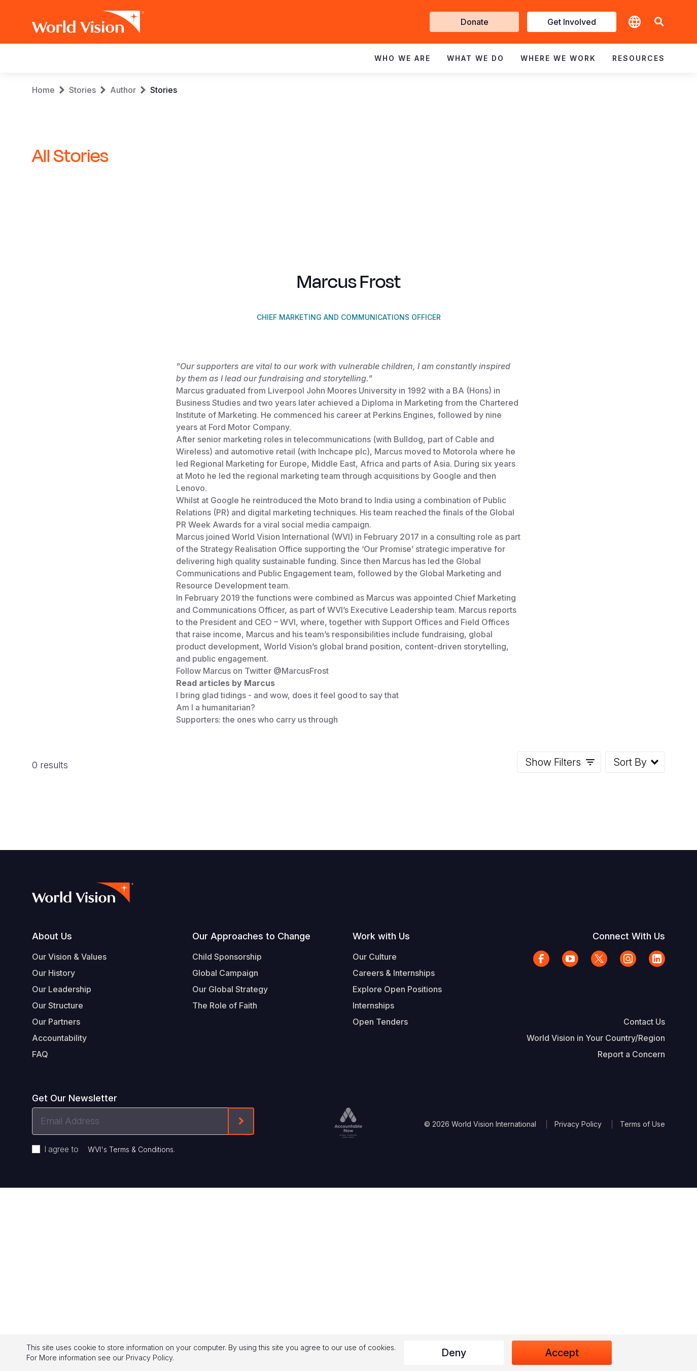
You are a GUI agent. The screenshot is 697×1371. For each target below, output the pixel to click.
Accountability (59, 1261)
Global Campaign (225, 1196)
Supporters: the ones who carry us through (257, 943)
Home (43, 90)
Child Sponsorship (227, 1180)
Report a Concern (631, 1277)
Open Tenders (380, 1245)
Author (123, 90)
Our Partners (56, 1245)
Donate (475, 22)
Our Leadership (61, 1212)
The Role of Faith (224, 1229)
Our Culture (375, 1180)
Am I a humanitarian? (215, 931)
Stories (82, 90)
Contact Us (644, 1245)
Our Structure (57, 1229)
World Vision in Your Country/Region (596, 1261)
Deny (453, 1353)
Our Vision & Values (69, 1180)
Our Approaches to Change (251, 1159)
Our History (53, 1196)
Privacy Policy (149, 1357)
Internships (373, 1229)
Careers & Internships (394, 1196)
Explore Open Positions (397, 1212)
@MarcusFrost (301, 894)
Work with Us (381, 1159)
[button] (659, 22)
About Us (52, 1159)
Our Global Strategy (230, 1212)
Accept (562, 1353)
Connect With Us (629, 1159)
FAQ (40, 1277)
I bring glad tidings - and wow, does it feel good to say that (287, 918)
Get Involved (571, 22)
